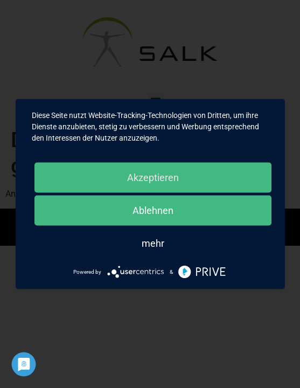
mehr (153, 243)
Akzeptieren (153, 177)
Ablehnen (152, 210)
